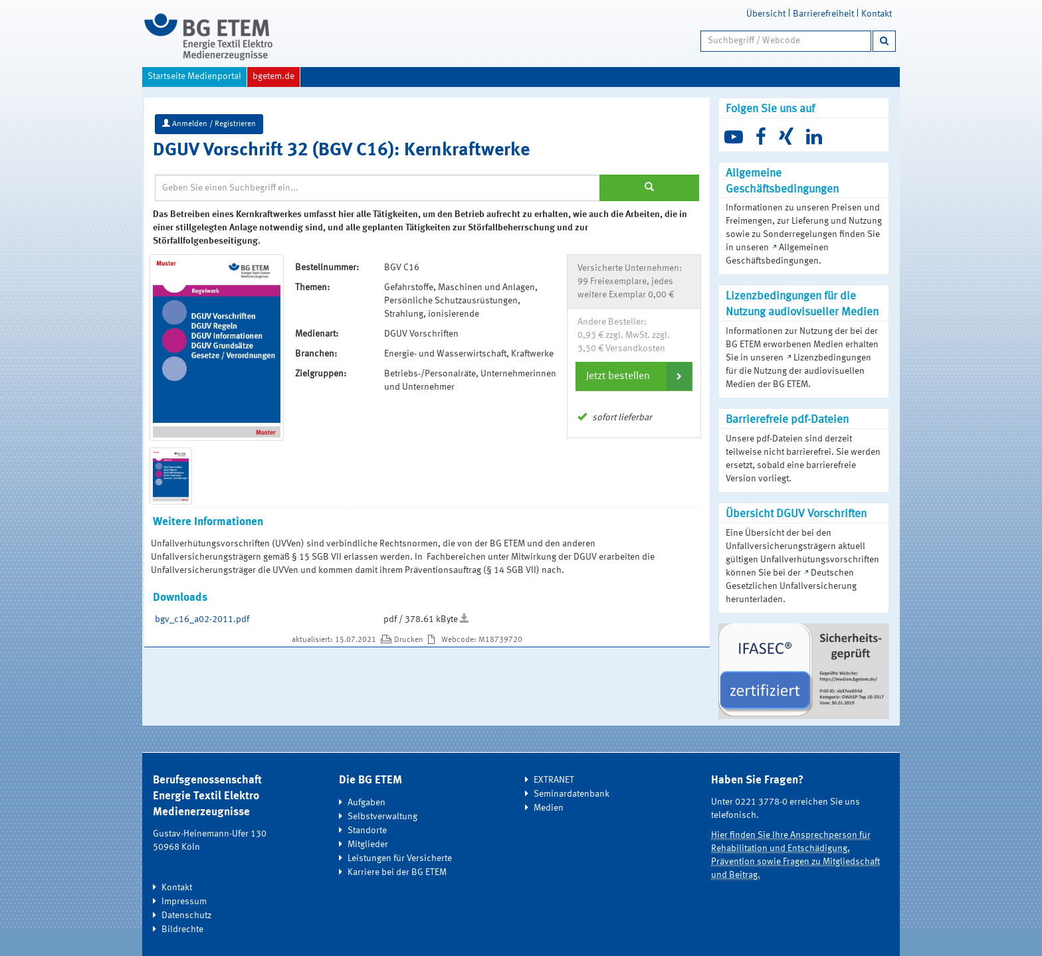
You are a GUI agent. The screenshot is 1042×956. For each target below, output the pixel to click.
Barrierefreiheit (823, 14)
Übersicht (765, 14)
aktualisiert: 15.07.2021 (335, 640)
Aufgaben (366, 802)
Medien (549, 808)
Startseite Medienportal (194, 76)
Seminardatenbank (571, 794)
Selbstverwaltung (382, 816)
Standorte (367, 830)
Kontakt (876, 14)
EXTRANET (554, 780)
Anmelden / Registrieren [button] (209, 123)
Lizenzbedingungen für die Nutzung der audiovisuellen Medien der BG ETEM (798, 371)
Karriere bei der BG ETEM (397, 872)
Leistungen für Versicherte (400, 858)
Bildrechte (182, 929)
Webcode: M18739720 (481, 640)
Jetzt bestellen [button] (618, 376)
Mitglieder (368, 844)
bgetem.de (273, 76)
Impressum (184, 901)
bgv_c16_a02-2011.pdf (202, 619)
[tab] (634, 376)
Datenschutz (186, 915)
